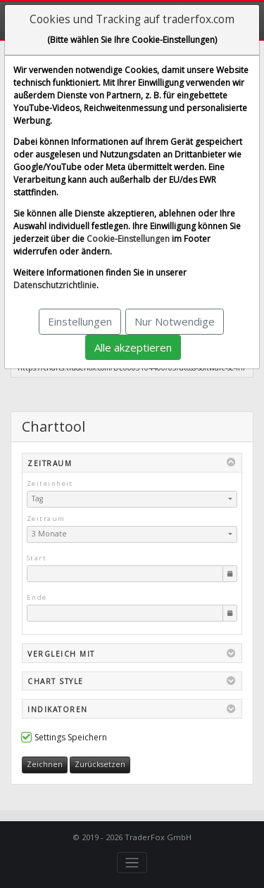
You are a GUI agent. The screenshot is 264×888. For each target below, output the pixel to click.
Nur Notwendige (174, 321)
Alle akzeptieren (133, 347)
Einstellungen (80, 321)
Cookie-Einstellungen (128, 239)
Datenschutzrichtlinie (54, 285)
